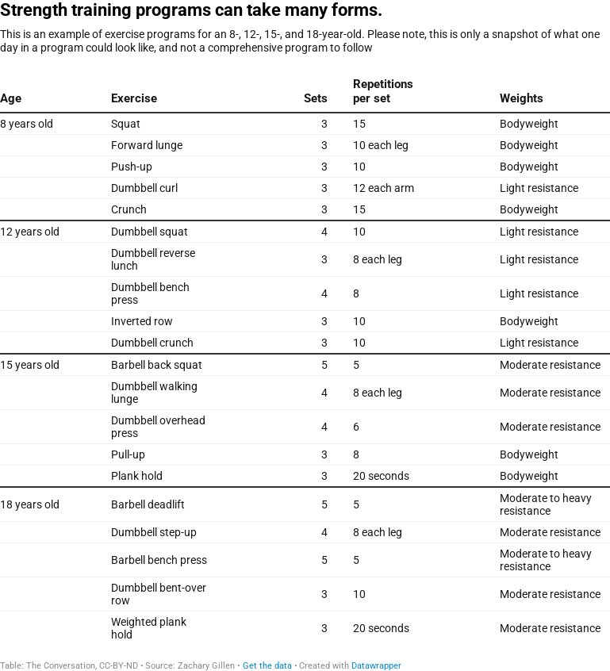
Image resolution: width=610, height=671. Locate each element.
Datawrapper (376, 666)
